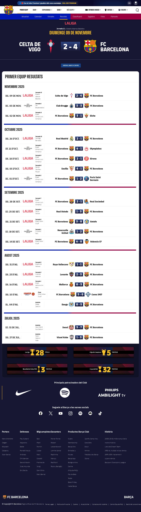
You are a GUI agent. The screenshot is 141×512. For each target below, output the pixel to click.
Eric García (23, 469)
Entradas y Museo (72, 451)
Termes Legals (49, 503)
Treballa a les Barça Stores (91, 455)
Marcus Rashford (54, 459)
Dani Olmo (40, 469)
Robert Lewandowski (56, 443)
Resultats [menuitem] (63, 16)
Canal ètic (88, 442)
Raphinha (54, 453)
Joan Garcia (6, 453)
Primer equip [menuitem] (24, 10)
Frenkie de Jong (40, 463)
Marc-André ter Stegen (7, 440)
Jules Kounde (25, 465)
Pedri (39, 442)
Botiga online (73, 461)
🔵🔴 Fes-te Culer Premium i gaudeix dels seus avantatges (47, 3)
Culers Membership (72, 440)
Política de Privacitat (63, 503)
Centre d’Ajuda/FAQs (73, 467)
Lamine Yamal (56, 449)
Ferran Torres (55, 438)
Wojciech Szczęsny (5, 447)
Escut (86, 445)
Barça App (71, 457)
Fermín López (39, 447)
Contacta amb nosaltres (99, 503)
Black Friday (72, 481)
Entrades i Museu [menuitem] (94, 10)
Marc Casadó (39, 455)
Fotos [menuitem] (103, 16)
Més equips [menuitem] (69, 10)
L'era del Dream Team (112, 445)
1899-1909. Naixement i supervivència (113, 455)
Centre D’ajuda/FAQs (116, 503)
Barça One (71, 445)
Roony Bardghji (56, 465)
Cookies (75, 503)
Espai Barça (45, 10)
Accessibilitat (85, 503)
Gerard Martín (25, 461)
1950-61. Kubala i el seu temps (116, 449)
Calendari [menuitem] (38, 16)
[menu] (136, 3)
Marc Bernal (41, 473)
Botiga (109, 10)
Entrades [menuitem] (51, 16)
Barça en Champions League (115, 461)
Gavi (38, 438)
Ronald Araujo (25, 449)
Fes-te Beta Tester (72, 475)
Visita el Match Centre (71, 64)
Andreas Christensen (24, 455)
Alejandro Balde (23, 443)
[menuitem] (136, 2)
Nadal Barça (72, 485)
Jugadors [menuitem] (91, 16)
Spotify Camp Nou (91, 438)
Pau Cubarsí (24, 438)
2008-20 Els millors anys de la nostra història (116, 440)
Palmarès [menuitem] (114, 16)
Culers (122, 10)
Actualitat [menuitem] (25, 16)
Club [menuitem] (34, 10)
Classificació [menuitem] (77, 16)
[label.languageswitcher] (129, 3)
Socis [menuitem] (57, 10)
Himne (87, 449)
